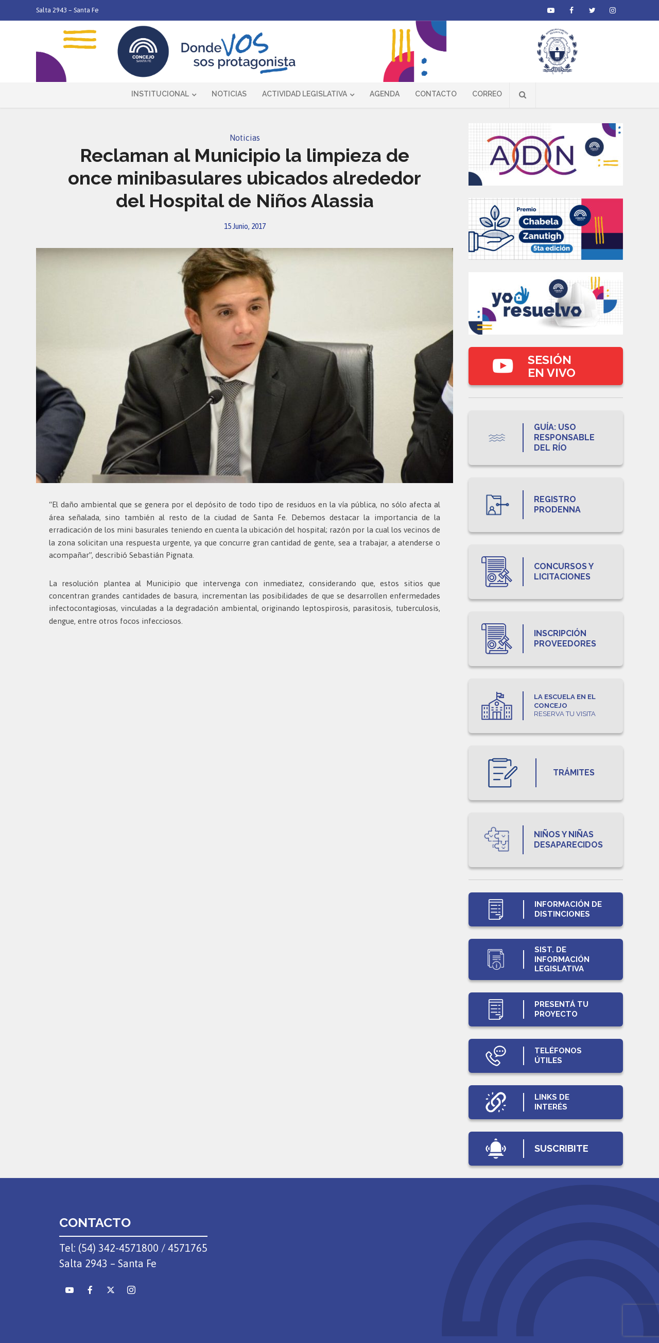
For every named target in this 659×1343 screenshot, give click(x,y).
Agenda (385, 94)
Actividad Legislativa (304, 94)
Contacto (436, 94)
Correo (487, 94)
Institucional (160, 94)
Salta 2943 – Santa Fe (67, 10)
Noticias (229, 94)
